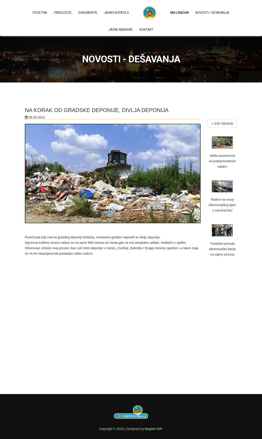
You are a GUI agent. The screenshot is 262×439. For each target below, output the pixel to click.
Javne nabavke (120, 29)
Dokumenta (87, 12)
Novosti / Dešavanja (212, 12)
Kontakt (147, 29)
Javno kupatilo (116, 12)
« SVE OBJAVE (222, 123)
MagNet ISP (153, 429)
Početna (40, 12)
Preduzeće (63, 12)
